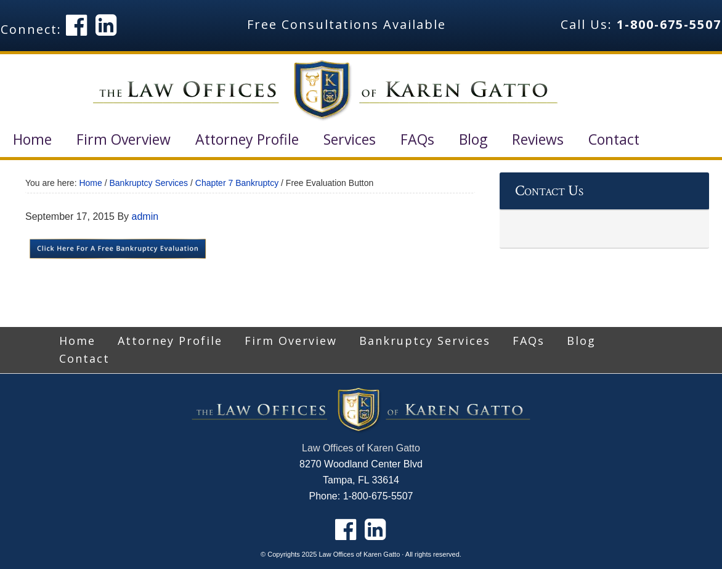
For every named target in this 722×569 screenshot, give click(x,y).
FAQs (529, 340)
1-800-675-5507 (669, 24)
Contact (84, 358)
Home (77, 340)
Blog (581, 340)
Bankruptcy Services (424, 340)
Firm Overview (291, 340)
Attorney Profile (170, 340)
